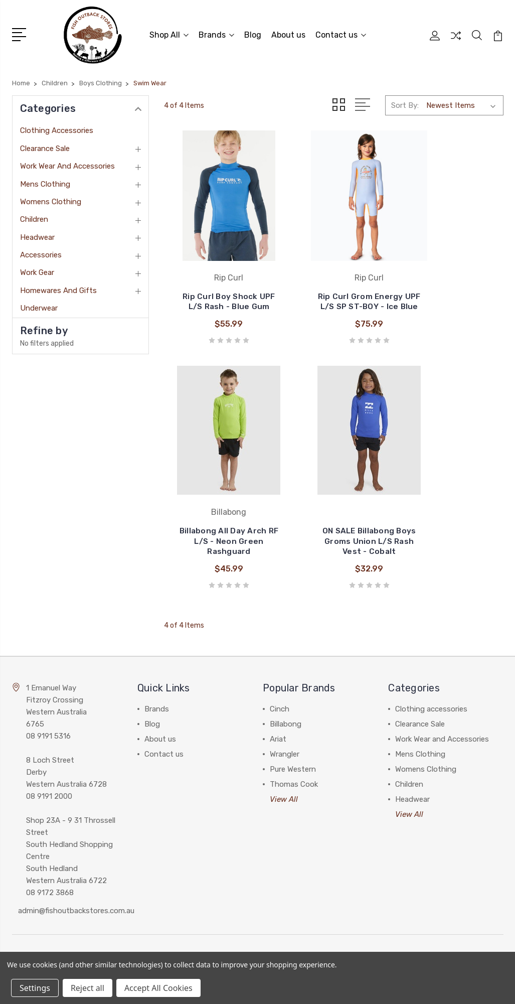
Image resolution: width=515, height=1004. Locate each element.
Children (34, 216)
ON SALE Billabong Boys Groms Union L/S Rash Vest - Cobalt (217, 486)
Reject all (87, 987)
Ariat (278, 688)
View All (284, 749)
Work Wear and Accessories (67, 163)
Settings (35, 987)
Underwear (39, 305)
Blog (252, 33)
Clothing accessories (56, 127)
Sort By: (405, 102)
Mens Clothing (45, 180)
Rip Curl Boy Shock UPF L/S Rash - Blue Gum (217, 279)
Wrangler (284, 703)
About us (288, 33)
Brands (216, 33)
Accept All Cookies (158, 987)
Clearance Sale (45, 145)
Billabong (285, 673)
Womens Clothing (50, 198)
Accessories (41, 251)
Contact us (340, 33)
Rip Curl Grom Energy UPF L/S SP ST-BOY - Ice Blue (333, 279)
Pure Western (293, 719)
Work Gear (37, 269)
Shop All (169, 33)
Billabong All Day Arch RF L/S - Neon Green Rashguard (450, 279)
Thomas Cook (294, 734)
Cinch (279, 658)
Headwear (37, 233)
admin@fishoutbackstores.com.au (76, 860)
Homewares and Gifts (58, 287)
